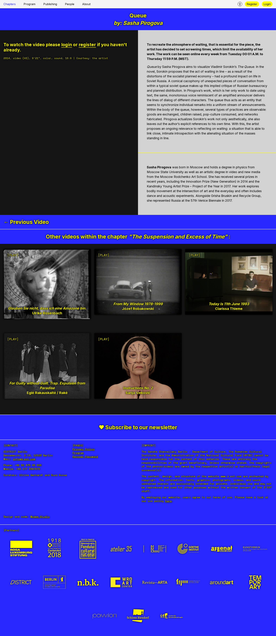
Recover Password (85, 456)
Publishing (50, 4)
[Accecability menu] (240, 4)
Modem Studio (39, 516)
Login (267, 4)
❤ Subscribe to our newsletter (138, 427)
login (66, 44)
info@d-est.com (24, 459)
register (87, 44)
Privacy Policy (84, 449)
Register (252, 4)
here (168, 501)
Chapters (10, 4)
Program (29, 4)
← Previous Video (26, 222)
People (69, 4)
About (86, 4)
